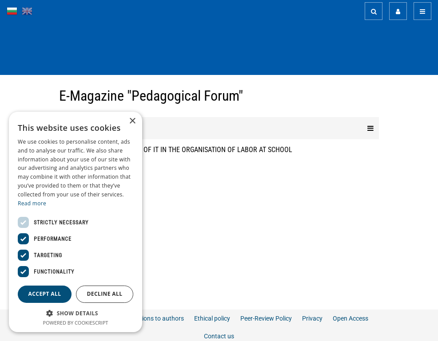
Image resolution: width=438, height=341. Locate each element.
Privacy (312, 318)
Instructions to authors (152, 318)
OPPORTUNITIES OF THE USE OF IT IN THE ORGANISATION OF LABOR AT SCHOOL (175, 149)
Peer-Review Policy (266, 318)
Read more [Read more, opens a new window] (32, 203)
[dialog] (75, 222)
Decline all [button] (105, 294)
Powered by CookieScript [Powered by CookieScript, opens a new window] (75, 322)
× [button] (132, 121)
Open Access (350, 318)
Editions (219, 128)
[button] (75, 313)
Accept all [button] (44, 294)
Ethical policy (212, 318)
